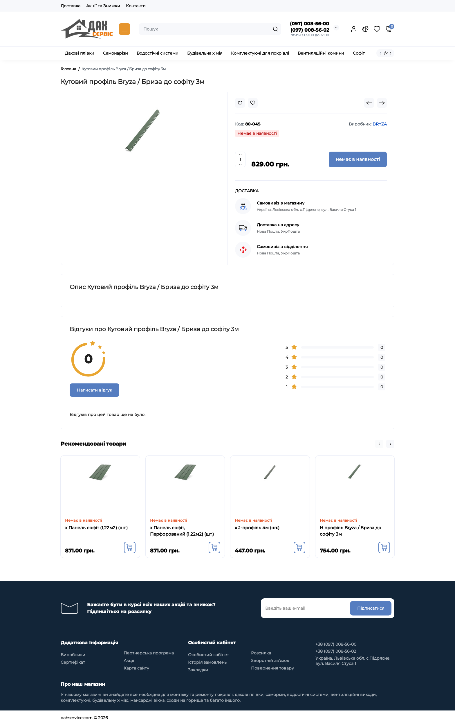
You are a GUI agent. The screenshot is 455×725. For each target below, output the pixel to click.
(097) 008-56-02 (309, 30)
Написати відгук (94, 390)
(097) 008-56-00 (309, 23)
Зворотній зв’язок (270, 660)
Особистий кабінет (208, 654)
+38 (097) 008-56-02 (335, 651)
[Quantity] (240, 159)
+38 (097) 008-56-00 (335, 644)
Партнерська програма (149, 653)
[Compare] (240, 103)
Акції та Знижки (103, 5)
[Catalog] (124, 29)
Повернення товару (272, 668)
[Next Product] (382, 103)
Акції (129, 660)
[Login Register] (354, 29)
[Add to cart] (130, 547)
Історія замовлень (207, 662)
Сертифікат (73, 662)
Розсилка (261, 653)
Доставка (70, 5)
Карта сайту (136, 668)
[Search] (275, 29)
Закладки (198, 669)
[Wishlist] (253, 103)
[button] (379, 444)
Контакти (136, 5)
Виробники (73, 654)
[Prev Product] (369, 103)
